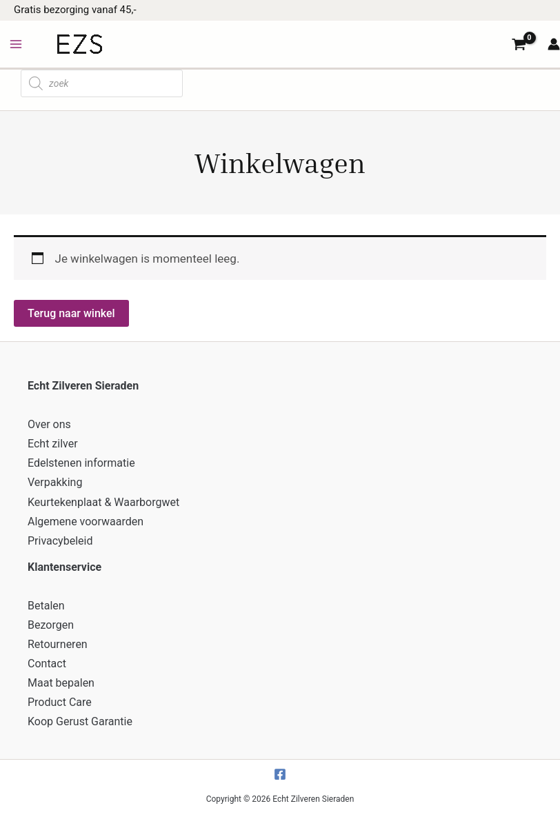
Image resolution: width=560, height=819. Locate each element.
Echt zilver (53, 443)
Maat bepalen (61, 682)
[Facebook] (280, 774)
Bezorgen (51, 624)
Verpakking (55, 482)
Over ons (49, 424)
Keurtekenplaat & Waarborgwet (103, 502)
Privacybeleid (60, 540)
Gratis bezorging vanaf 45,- (75, 9)
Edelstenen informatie (81, 462)
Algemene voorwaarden (85, 521)
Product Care (60, 702)
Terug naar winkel (71, 313)
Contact (47, 663)
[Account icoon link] (554, 44)
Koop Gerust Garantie (80, 721)
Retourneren (58, 644)
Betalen (46, 605)
